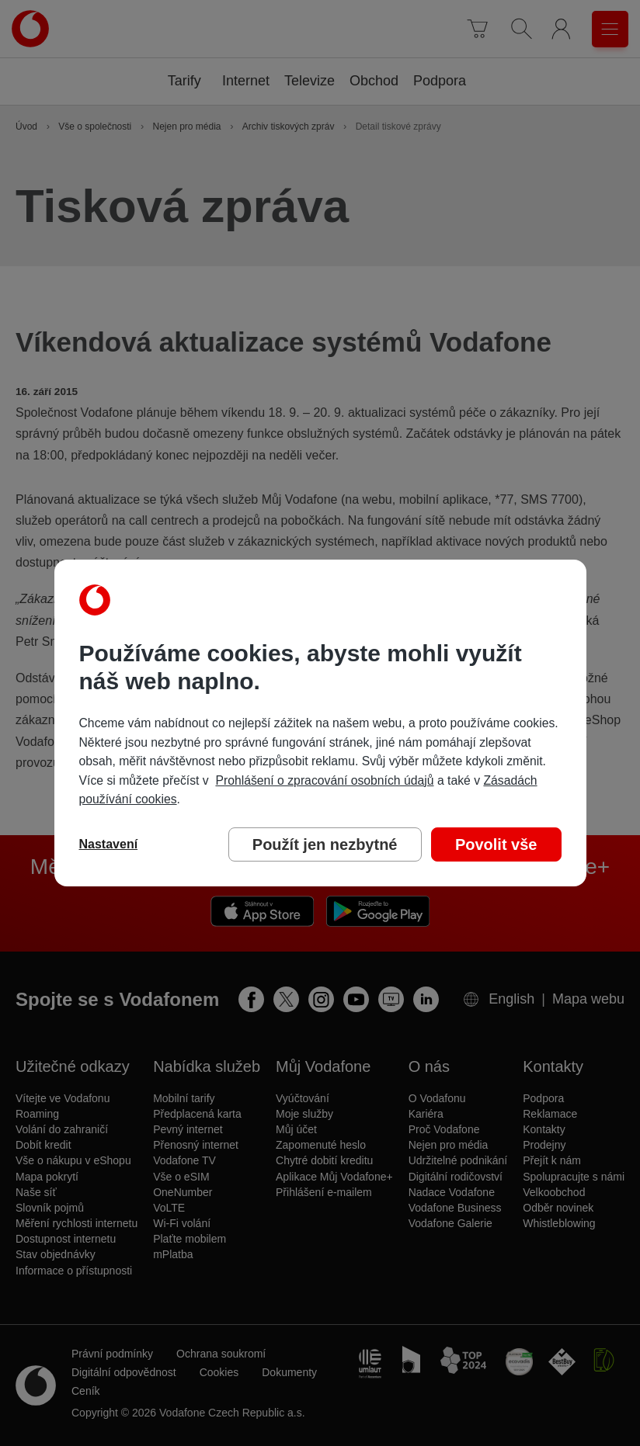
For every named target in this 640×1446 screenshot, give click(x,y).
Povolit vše (496, 844)
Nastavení (108, 844)
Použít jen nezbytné (325, 844)
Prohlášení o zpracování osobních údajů (324, 780)
